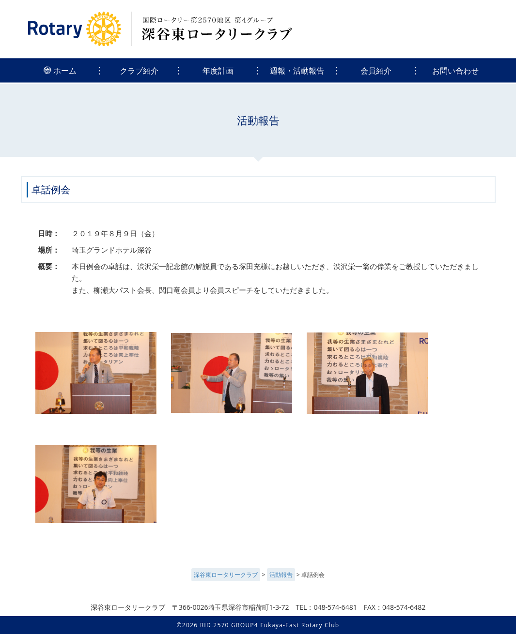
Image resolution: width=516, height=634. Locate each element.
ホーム (60, 70)
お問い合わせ (455, 70)
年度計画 (218, 70)
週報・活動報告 (297, 70)
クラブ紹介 (139, 70)
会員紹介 (375, 70)
